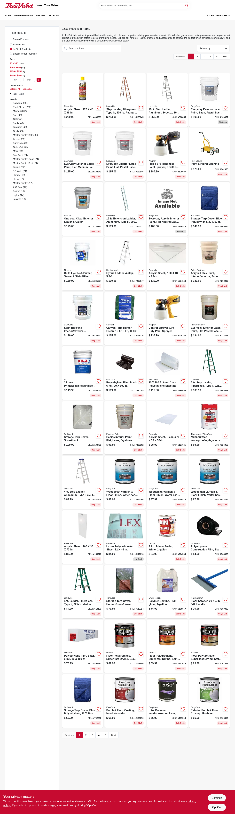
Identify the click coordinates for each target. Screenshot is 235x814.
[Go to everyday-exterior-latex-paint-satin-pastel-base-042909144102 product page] (209, 100)
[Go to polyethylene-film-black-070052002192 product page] (125, 373)
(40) (18, 123)
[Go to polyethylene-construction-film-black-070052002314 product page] (209, 537)
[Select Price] (39, 80)
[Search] (187, 5)
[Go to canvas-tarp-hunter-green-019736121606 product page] (125, 318)
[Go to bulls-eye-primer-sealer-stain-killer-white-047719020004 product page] (82, 264)
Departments (22, 15)
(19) (19, 175)
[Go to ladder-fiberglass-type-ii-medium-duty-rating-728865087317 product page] (82, 591)
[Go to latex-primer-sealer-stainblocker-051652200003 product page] (82, 373)
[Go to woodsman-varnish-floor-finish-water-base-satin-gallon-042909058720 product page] (125, 482)
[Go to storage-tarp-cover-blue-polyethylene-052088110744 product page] (82, 701)
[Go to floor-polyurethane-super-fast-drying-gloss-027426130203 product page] (125, 646)
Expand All (27, 89)
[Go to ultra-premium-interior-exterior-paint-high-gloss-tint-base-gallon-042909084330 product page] (167, 701)
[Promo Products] (11, 39)
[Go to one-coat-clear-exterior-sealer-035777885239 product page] (82, 209)
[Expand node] (11, 93)
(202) (20, 111)
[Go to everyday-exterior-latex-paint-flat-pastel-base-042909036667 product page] (209, 318)
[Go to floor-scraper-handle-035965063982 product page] (209, 591)
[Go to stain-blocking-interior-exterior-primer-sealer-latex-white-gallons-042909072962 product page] (82, 318)
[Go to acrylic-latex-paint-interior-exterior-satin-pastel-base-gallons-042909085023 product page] (209, 264)
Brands (40, 15)
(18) (18, 179)
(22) (19, 167)
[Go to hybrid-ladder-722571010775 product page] (125, 264)
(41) (18, 119)
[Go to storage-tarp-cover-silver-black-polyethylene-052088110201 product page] (82, 428)
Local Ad (53, 15)
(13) (19, 199)
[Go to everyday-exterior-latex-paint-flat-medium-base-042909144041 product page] (82, 154)
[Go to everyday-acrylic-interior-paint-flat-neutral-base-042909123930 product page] (167, 209)
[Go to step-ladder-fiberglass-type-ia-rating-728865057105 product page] (125, 100)
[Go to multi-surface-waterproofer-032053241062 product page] (209, 428)
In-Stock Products (22, 49)
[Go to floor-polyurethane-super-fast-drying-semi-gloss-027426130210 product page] (167, 646)
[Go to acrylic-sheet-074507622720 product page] (82, 537)
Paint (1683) (18, 94)
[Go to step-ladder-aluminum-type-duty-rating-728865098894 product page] (82, 482)
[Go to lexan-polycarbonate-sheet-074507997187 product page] (125, 537)
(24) (20, 155)
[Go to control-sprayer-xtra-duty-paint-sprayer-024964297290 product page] (167, 318)
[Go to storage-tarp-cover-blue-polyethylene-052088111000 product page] (209, 209)
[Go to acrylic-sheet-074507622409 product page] (167, 264)
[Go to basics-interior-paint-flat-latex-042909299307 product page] (125, 428)
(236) (22, 107)
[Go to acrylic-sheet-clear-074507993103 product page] (167, 428)
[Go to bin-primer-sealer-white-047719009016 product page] (167, 537)
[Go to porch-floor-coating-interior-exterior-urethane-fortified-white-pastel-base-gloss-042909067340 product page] (125, 701)
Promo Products (21, 39)
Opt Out (216, 807)
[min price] (15, 80)
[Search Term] (144, 5)
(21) (20, 171)
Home (8, 15)
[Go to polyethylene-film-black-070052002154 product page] (82, 646)
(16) (19, 191)
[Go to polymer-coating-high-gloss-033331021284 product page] (167, 591)
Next (225, 56)
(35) (19, 139)
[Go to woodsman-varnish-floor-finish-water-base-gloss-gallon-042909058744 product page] (209, 482)
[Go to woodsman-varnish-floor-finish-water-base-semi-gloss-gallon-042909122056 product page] (167, 482)
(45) (17, 115)
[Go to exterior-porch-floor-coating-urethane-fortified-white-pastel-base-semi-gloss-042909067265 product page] (209, 701)
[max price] (29, 80)
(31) (20, 147)
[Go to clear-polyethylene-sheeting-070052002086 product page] (167, 373)
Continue (217, 798)
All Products (19, 44)
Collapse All (15, 89)
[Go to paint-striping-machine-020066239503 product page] (209, 154)
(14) (18, 195)
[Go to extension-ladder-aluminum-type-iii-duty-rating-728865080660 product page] (125, 209)
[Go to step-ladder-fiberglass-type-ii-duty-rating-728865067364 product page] (209, 373)
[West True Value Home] (19, 5)
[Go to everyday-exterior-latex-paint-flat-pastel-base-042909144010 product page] (125, 154)
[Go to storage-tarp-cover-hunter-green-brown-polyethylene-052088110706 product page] (125, 591)
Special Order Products (25, 54)
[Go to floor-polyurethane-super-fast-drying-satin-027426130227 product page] (209, 646)
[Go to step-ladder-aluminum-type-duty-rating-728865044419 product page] (167, 100)
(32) (20, 143)
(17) (23, 183)
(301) (21, 103)
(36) (26, 135)
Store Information (218, 15)
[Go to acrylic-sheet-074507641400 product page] (82, 100)
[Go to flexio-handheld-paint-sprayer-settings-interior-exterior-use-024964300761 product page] (167, 154)
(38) (18, 131)
